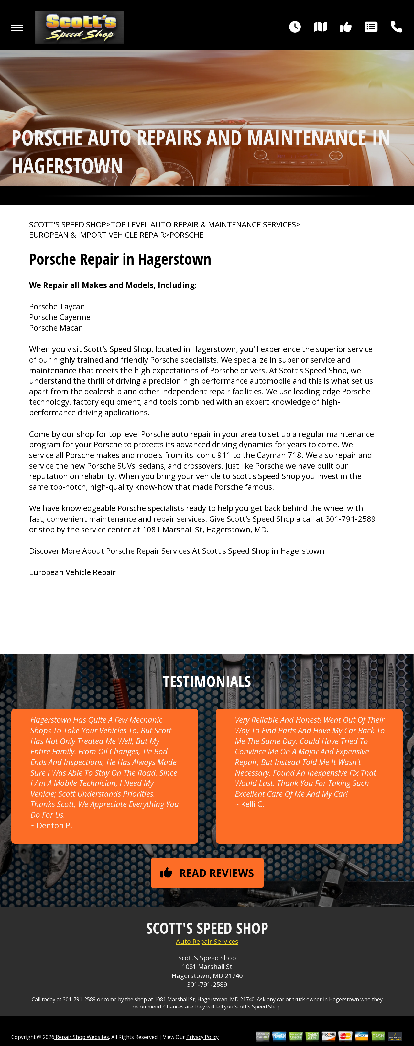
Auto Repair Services (207, 941)
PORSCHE (186, 235)
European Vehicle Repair (72, 572)
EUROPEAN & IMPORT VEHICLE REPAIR (97, 235)
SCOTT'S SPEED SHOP (67, 224)
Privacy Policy (202, 1037)
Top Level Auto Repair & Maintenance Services (203, 224)
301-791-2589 (350, 518)
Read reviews (207, 873)
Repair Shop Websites (81, 1037)
